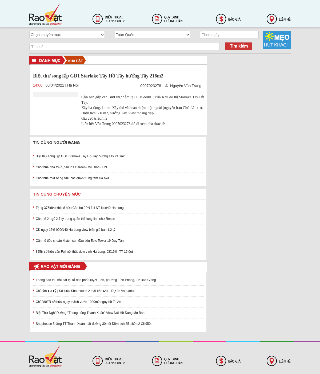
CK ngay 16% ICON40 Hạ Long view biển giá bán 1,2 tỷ (75, 230)
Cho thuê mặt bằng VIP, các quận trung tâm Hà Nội (72, 178)
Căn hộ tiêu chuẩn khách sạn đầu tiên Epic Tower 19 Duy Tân (80, 241)
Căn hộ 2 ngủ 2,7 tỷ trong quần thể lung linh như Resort (75, 219)
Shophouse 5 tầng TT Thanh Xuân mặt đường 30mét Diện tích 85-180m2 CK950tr (94, 324)
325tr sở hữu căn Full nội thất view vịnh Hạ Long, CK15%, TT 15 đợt (84, 252)
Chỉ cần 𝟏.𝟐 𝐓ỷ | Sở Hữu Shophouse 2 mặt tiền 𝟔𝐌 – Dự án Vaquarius (85, 291)
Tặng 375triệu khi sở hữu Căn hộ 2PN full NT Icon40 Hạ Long (80, 208)
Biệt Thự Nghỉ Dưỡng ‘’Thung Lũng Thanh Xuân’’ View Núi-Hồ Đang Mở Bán (90, 313)
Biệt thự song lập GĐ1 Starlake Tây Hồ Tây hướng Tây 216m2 (80, 156)
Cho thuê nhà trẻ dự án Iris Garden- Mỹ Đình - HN (71, 167)
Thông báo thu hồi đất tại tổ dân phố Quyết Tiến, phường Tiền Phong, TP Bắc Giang (96, 280)
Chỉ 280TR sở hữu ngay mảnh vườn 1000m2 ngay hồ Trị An (78, 302)
